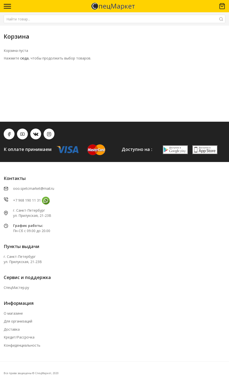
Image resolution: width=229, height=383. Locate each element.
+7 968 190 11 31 (27, 200)
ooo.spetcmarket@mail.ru (33, 188)
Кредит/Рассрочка (19, 337)
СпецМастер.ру (16, 287)
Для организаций (18, 321)
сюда (24, 58)
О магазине (13, 313)
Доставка (12, 329)
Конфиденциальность (22, 345)
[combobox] (114, 19)
